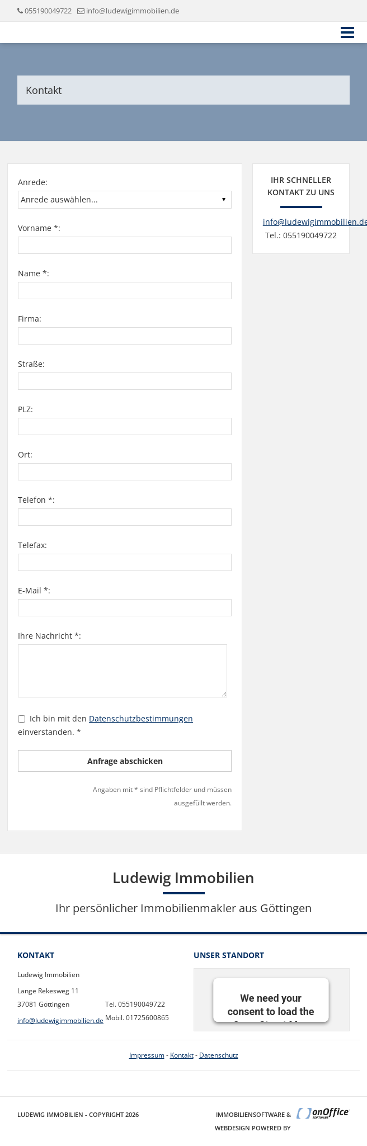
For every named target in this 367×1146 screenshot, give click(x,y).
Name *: (33, 273)
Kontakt (182, 1055)
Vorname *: (39, 228)
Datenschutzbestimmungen (141, 718)
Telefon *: (36, 499)
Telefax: (32, 545)
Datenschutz (218, 1055)
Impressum (146, 1055)
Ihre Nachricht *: (49, 635)
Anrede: (33, 182)
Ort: (25, 454)
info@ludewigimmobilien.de (132, 11)
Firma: (29, 318)
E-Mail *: (34, 590)
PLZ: (25, 409)
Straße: (31, 364)
